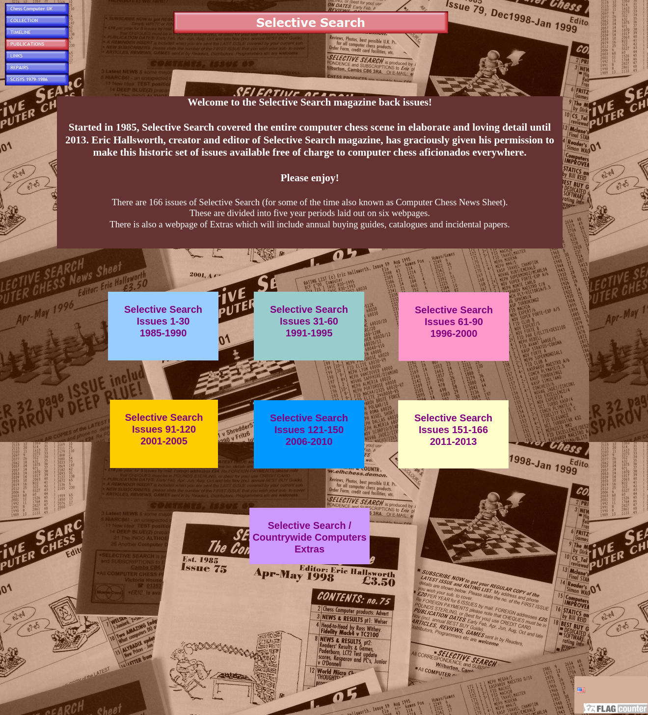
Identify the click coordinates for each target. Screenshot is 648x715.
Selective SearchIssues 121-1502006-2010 (309, 429)
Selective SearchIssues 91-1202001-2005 (164, 429)
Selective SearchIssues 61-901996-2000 (454, 321)
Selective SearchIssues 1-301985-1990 (163, 321)
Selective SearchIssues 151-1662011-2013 (453, 429)
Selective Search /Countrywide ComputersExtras (309, 537)
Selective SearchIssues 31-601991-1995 (309, 321)
